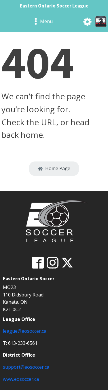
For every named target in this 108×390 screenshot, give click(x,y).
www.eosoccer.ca (21, 379)
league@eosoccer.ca (24, 331)
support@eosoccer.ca (26, 367)
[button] (54, 168)
